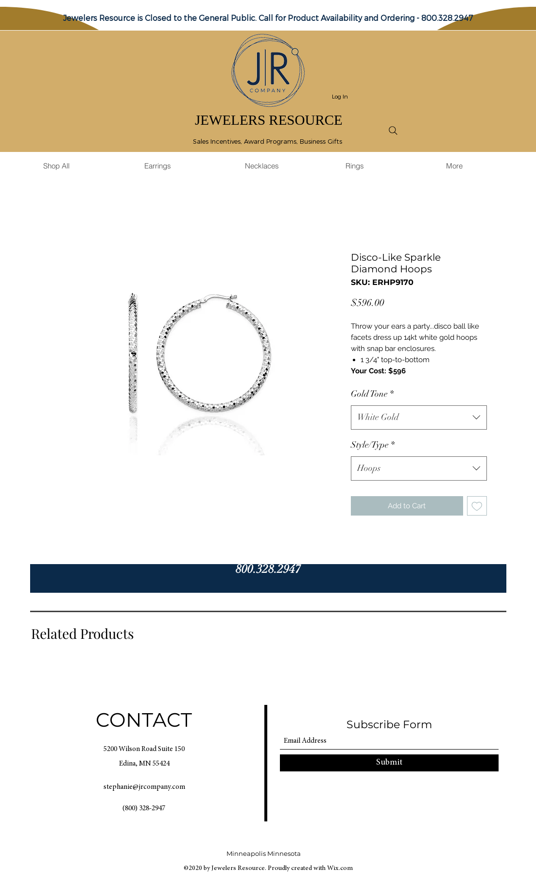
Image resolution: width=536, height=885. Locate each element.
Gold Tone (372, 393)
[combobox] (419, 417)
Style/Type (373, 444)
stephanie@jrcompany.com (144, 787)
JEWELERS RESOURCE (269, 120)
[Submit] (389, 762)
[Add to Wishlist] (477, 506)
